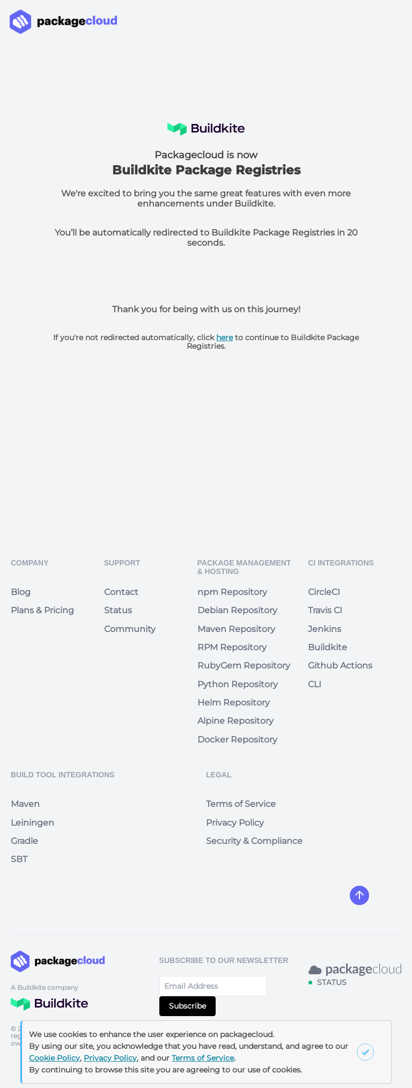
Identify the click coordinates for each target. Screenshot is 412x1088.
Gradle (24, 841)
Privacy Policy (235, 823)
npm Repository (232, 592)
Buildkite (327, 647)
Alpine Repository (235, 721)
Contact (121, 592)
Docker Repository (237, 739)
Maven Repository (236, 629)
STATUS (332, 982)
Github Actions (340, 665)
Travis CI (325, 610)
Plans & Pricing (42, 610)
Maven (25, 804)
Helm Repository (233, 702)
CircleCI (324, 592)
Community (130, 629)
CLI (314, 684)
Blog (21, 592)
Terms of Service (241, 804)
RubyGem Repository (243, 665)
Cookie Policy (54, 1058)
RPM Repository (232, 647)
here (224, 337)
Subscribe (187, 1006)
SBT (19, 859)
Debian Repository (237, 610)
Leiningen (32, 823)
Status (118, 610)
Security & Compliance (254, 841)
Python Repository (237, 684)
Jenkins (324, 629)
